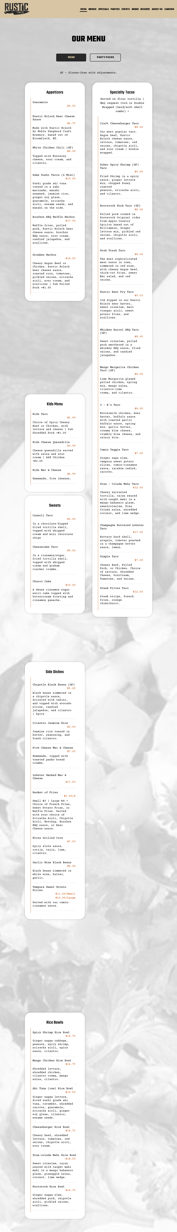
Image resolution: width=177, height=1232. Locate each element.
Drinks (92, 9)
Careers (169, 9)
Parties (115, 9)
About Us (157, 9)
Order (135, 9)
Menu (83, 9)
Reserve (145, 9)
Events (126, 9)
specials (103, 9)
